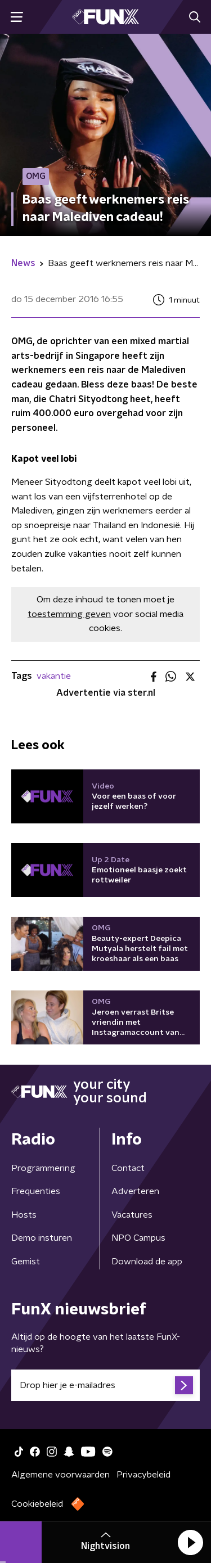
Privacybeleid (143, 1474)
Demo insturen (41, 1237)
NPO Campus (138, 1237)
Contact (128, 1168)
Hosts (24, 1214)
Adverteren (135, 1191)
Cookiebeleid (37, 1503)
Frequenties (35, 1191)
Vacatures (131, 1214)
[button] (190, 1542)
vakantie (54, 676)
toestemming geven (69, 614)
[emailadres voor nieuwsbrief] (105, 1385)
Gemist (25, 1261)
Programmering (43, 1168)
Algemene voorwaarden (60, 1474)
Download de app (146, 1261)
